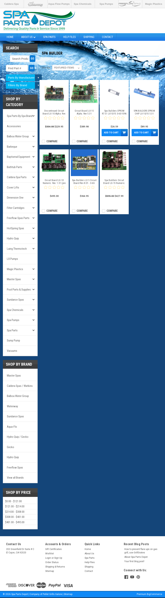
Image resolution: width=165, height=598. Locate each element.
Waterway (12, 406)
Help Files (69, 37)
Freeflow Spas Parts (18, 218)
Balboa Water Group (18, 136)
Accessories (14, 126)
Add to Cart (111, 132)
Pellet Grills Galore (52, 594)
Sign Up (58, 558)
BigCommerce (154, 594)
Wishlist (49, 553)
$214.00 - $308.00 (14, 511)
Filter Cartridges (15, 208)
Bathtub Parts (14, 167)
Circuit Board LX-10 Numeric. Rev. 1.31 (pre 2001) (54, 182)
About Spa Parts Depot (136, 557)
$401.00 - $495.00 (14, 522)
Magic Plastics (153, 3)
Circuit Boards (71, 45)
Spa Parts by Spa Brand (19, 116)
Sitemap (49, 571)
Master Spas (14, 279)
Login (48, 558)
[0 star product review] (54, 120)
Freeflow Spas (15, 467)
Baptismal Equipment (18, 157)
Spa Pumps (106, 3)
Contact (107, 37)
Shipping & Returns (55, 566)
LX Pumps (12, 259)
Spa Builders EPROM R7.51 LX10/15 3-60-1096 (114, 112)
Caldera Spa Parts (17, 177)
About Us (28, 37)
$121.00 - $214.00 (14, 506)
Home (10, 37)
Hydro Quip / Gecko (17, 437)
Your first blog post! (134, 561)
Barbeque (12, 146)
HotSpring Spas (15, 228)
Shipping (88, 37)
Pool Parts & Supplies (19, 289)
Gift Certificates (53, 549)
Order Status (52, 562)
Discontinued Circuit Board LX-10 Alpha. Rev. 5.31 (54, 112)
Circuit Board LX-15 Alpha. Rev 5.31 (84, 112)
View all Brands (15, 477)
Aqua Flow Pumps (59, 3)
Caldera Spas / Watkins (20, 386)
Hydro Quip (13, 238)
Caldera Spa (11, 3)
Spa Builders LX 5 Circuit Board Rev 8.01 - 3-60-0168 (84, 182)
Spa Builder (88, 45)
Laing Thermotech (17, 248)
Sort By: (46, 67)
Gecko (10, 447)
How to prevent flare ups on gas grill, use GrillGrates (140, 551)
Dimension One (15, 197)
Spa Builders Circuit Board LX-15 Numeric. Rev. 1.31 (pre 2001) (114, 182)
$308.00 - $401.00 (14, 517)
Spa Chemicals (82, 3)
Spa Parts (49, 37)
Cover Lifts (13, 187)
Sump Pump (13, 340)
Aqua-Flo (12, 426)
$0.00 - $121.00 (13, 501)
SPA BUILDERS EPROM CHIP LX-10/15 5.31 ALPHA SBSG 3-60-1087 (144, 112)
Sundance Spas (15, 299)
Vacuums (12, 351)
